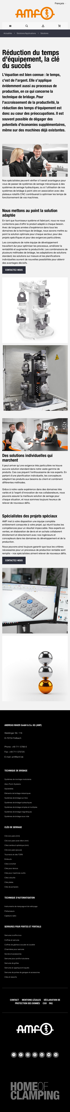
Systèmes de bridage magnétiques (18, 812)
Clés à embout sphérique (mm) (16, 845)
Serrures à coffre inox (12, 935)
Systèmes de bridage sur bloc (16, 798)
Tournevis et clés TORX (13, 855)
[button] (60, 3)
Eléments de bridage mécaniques (17, 793)
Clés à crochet (10, 864)
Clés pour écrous (11, 868)
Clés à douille (9, 878)
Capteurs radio (10, 916)
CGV (45, 1003)
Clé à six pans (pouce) (13, 850)
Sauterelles (8, 789)
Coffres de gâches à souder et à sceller (19, 945)
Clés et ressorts (10, 977)
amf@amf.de (17, 757)
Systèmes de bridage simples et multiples (20, 807)
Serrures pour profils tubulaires (16, 959)
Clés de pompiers (11, 887)
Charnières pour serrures (14, 949)
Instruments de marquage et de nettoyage (20, 906)
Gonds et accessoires (12, 954)
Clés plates (8, 882)
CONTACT (14, 999)
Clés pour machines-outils (14, 873)
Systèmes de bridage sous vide (16, 816)
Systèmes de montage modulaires (17, 779)
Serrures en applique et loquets (16, 968)
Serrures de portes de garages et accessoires (22, 972)
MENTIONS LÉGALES (31, 999)
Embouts (8, 859)
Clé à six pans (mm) (12, 836)
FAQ (51, 1003)
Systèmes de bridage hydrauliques (18, 803)
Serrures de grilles (11, 963)
